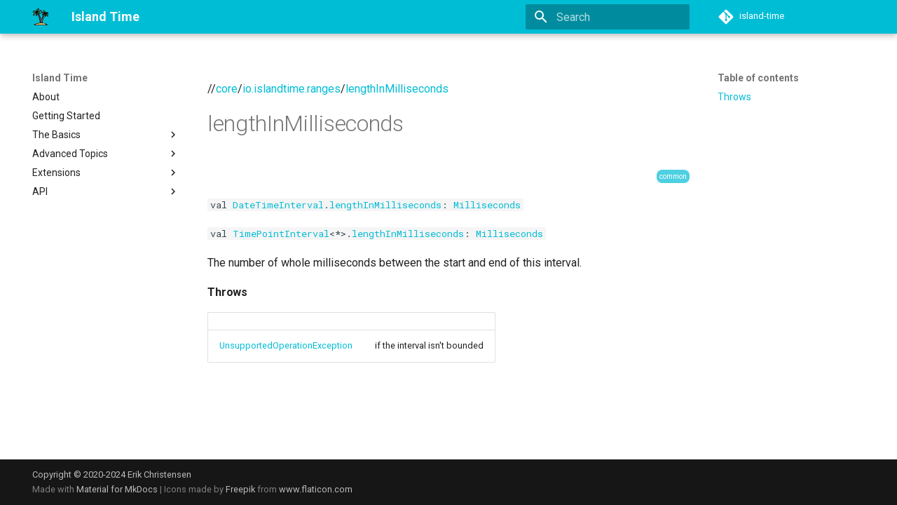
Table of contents (758, 77)
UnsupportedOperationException (285, 345)
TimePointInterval (281, 233)
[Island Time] (41, 17)
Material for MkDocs (118, 489)
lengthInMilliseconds (396, 88)
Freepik (240, 489)
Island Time (60, 77)
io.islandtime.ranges (291, 88)
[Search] (608, 16)
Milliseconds (487, 204)
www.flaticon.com (315, 489)
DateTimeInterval (278, 204)
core (227, 88)
